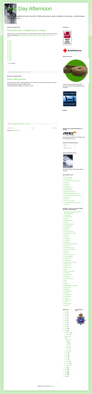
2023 (65, 314)
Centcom (66, 229)
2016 (65, 324)
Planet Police (67, 276)
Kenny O (66, 253)
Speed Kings (67, 197)
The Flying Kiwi (67, 294)
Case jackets (67, 227)
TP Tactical (66, 292)
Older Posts (54, 128)
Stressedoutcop (67, 291)
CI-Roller (66, 222)
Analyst (66, 218)
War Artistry (67, 204)
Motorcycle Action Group (70, 191)
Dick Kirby (66, 182)
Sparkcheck (67, 289)
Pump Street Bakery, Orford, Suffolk (72, 195)
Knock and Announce (69, 254)
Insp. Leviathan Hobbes (69, 249)
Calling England (68, 225)
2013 (65, 330)
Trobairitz (66, 298)
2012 (65, 368)
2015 (65, 326)
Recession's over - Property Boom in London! (26, 30)
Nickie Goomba (67, 267)
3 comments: (27, 123)
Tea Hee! (66, 199)
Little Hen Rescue (68, 188)
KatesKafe (66, 251)
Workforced (67, 305)
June (67, 355)
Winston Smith (67, 303)
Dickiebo (66, 236)
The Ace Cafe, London (69, 200)
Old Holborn (67, 273)
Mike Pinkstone (67, 263)
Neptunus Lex (67, 265)
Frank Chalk (67, 240)
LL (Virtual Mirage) (68, 256)
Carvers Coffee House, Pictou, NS (72, 181)
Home (32, 128)
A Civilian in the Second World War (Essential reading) (72, 212)
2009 (65, 374)
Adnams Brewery (68, 177)
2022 (65, 316)
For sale (9, 40)
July (67, 352)
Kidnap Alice (67, 186)
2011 (65, 370)
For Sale (9, 42)
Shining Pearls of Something (70, 285)
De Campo (66, 235)
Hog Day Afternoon (29, 9)
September (68, 336)
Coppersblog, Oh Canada (70, 233)
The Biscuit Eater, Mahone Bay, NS (72, 202)
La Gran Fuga (67, 258)
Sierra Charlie (67, 287)
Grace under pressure (16, 79)
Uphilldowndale (67, 300)
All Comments (68, 148)
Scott (65, 282)
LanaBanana (67, 260)
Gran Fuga (66, 245)
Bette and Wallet (68, 179)
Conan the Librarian (68, 231)
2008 (65, 376)
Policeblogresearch (68, 278)
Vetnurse (66, 302)
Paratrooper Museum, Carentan (71, 193)
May (67, 357)
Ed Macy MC (67, 184)
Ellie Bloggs (67, 238)
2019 (65, 318)
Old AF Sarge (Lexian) (69, 271)
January (68, 365)
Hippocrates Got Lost (69, 247)
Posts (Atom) (17, 130)
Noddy (65, 269)
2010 (65, 372)
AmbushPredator (68, 216)
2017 (65, 322)
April (67, 359)
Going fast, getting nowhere (70, 244)
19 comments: (28, 71)
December (68, 332)
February (68, 363)
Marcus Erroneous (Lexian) (70, 262)
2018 (65, 320)
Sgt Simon (66, 283)
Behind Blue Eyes (68, 220)
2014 (65, 328)
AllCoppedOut (67, 215)
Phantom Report (68, 274)
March (67, 361)
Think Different (67, 296)
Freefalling (66, 242)
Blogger (52, 386)
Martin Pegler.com (68, 189)
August (67, 350)
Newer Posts (11, 128)
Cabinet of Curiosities (69, 224)
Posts (66, 145)
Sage (65, 280)
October (68, 334)
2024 (65, 312)
